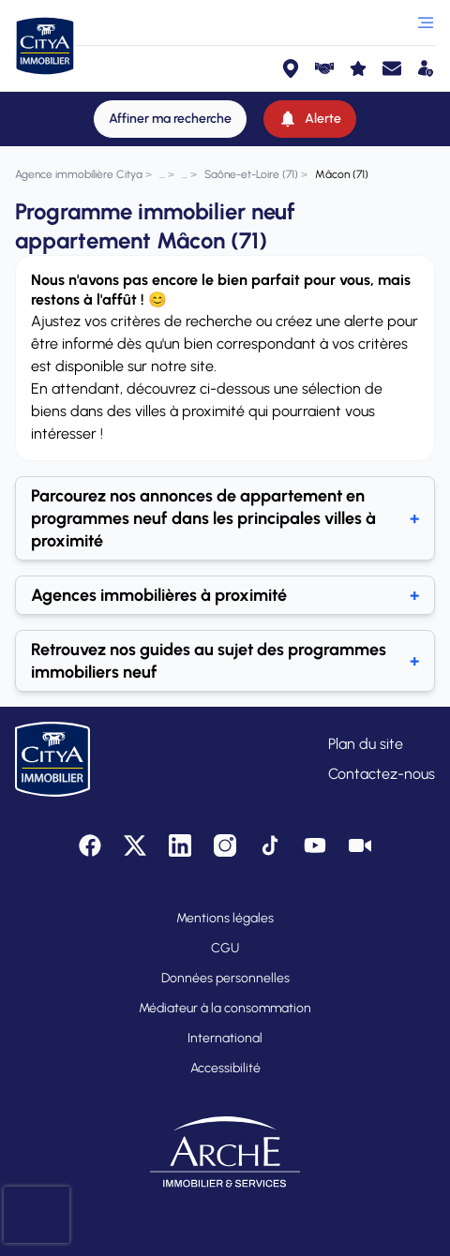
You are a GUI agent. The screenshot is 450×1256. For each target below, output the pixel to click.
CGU (225, 948)
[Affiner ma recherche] (170, 119)
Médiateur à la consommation (225, 1008)
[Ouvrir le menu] (425, 22)
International (225, 1038)
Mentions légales (225, 918)
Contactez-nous (381, 774)
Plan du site (365, 744)
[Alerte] (309, 119)
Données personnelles (225, 978)
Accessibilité (225, 1068)
